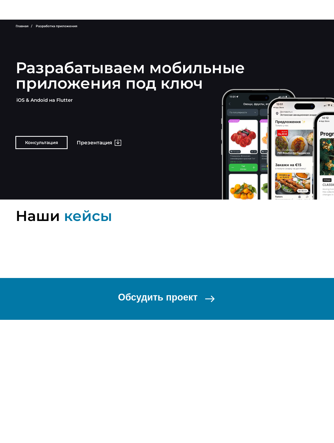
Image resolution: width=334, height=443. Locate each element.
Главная (22, 26)
